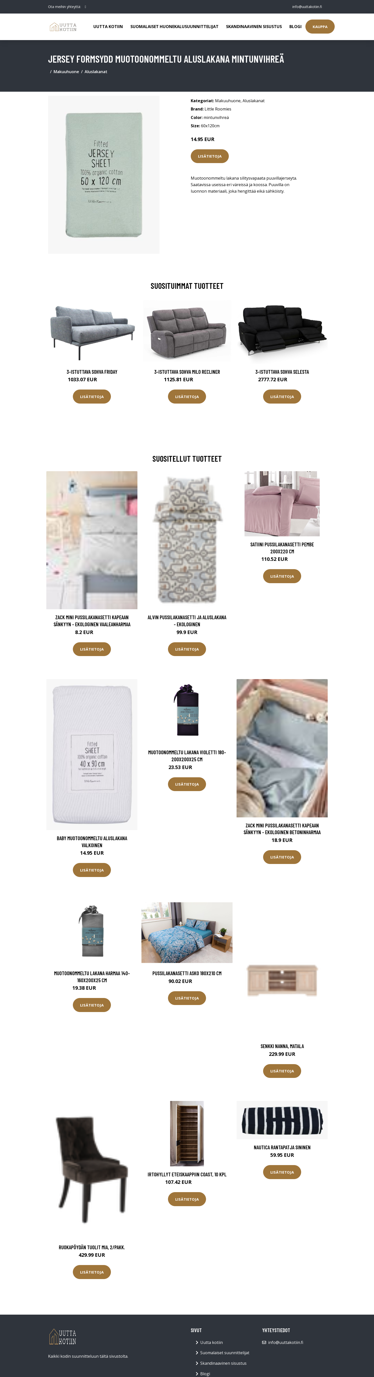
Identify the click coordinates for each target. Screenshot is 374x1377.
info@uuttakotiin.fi (307, 6)
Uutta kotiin (108, 26)
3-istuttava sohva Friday (92, 371)
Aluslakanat (96, 71)
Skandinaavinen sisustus (254, 26)
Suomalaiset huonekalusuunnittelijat (174, 26)
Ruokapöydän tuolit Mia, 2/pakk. (92, 1247)
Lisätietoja (210, 156)
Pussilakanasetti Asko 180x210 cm (187, 973)
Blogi (295, 26)
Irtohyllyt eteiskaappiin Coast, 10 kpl (187, 1174)
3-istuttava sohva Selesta (282, 371)
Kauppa (320, 26)
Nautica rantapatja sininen (282, 1147)
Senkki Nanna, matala (282, 1046)
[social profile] (85, 7)
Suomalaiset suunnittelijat (224, 1352)
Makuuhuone (66, 71)
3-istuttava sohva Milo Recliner (187, 371)
